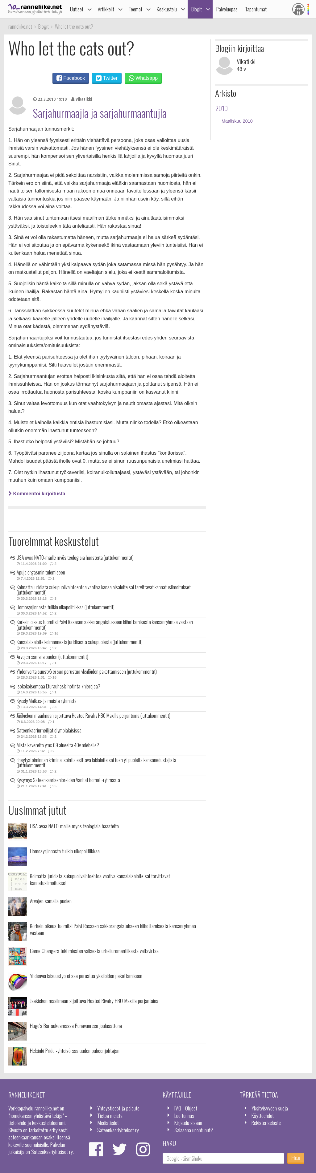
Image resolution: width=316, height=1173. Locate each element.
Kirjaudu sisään (188, 1122)
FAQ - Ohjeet (185, 1108)
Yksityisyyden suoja (270, 1108)
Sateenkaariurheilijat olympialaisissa (49, 730)
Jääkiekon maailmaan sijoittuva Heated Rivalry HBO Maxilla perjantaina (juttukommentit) (93, 715)
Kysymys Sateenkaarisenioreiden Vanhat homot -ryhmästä (68, 780)
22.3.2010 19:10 (50, 99)
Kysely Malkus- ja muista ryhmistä (47, 700)
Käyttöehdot (263, 1115)
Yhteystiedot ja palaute (118, 1108)
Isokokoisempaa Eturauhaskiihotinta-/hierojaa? (58, 686)
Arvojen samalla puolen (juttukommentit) (52, 656)
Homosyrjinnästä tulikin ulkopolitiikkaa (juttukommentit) (65, 607)
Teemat (135, 9)
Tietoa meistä (110, 1115)
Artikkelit (106, 9)
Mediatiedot (108, 1122)
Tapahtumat (256, 9)
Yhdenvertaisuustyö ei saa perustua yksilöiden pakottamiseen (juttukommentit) (87, 671)
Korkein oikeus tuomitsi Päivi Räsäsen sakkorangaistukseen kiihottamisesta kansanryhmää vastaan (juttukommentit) (105, 624)
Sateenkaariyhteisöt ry (118, 1130)
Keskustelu (167, 9)
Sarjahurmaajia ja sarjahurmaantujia (100, 113)
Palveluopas (227, 9)
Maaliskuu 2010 (237, 121)
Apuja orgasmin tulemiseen (41, 572)
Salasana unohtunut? (193, 1130)
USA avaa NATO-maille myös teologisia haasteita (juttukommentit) (75, 557)
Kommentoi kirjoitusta (36, 493)
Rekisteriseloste (266, 1122)
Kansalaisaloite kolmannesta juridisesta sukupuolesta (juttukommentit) (80, 642)
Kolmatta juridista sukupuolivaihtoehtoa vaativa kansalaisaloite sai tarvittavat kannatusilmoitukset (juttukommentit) (104, 589)
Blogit (196, 9)
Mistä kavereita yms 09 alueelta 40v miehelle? (58, 745)
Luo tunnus (184, 1115)
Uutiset (76, 9)
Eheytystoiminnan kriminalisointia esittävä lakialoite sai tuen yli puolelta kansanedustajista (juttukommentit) (96, 762)
